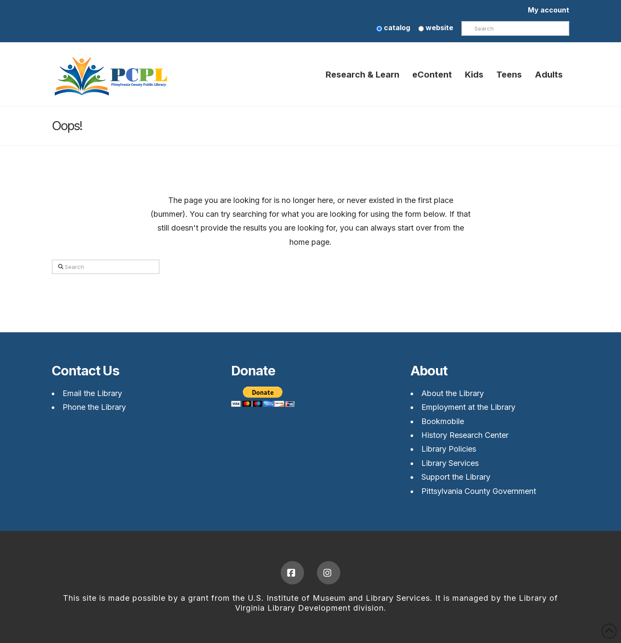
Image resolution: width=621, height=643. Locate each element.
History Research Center (464, 435)
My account (548, 10)
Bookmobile (442, 421)
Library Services (450, 463)
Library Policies (448, 448)
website (435, 27)
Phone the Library (94, 407)
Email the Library (92, 393)
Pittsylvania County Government (478, 491)
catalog (393, 27)
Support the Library (455, 476)
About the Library (452, 393)
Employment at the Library (468, 407)
